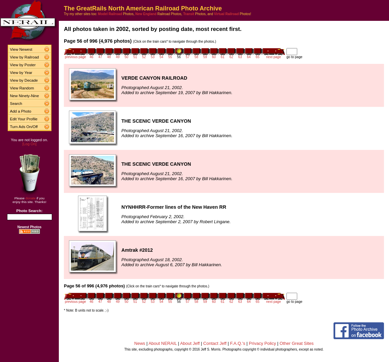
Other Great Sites (297, 343)
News (139, 343)
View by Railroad (24, 57)
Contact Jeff (215, 343)
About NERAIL (163, 343)
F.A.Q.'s (237, 343)
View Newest (21, 49)
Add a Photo (20, 111)
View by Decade (24, 80)
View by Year (21, 73)
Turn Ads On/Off (24, 127)
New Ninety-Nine (24, 96)
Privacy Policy (262, 343)
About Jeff (190, 343)
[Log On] (29, 144)
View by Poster (23, 65)
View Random (22, 88)
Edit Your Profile (24, 119)
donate (31, 198)
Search (16, 104)
